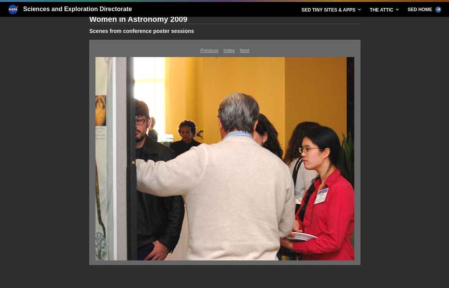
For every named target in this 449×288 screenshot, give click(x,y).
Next (245, 50)
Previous (210, 50)
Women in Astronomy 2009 (138, 19)
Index (229, 50)
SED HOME (424, 10)
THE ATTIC (385, 10)
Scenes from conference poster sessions (141, 31)
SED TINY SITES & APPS (331, 10)
